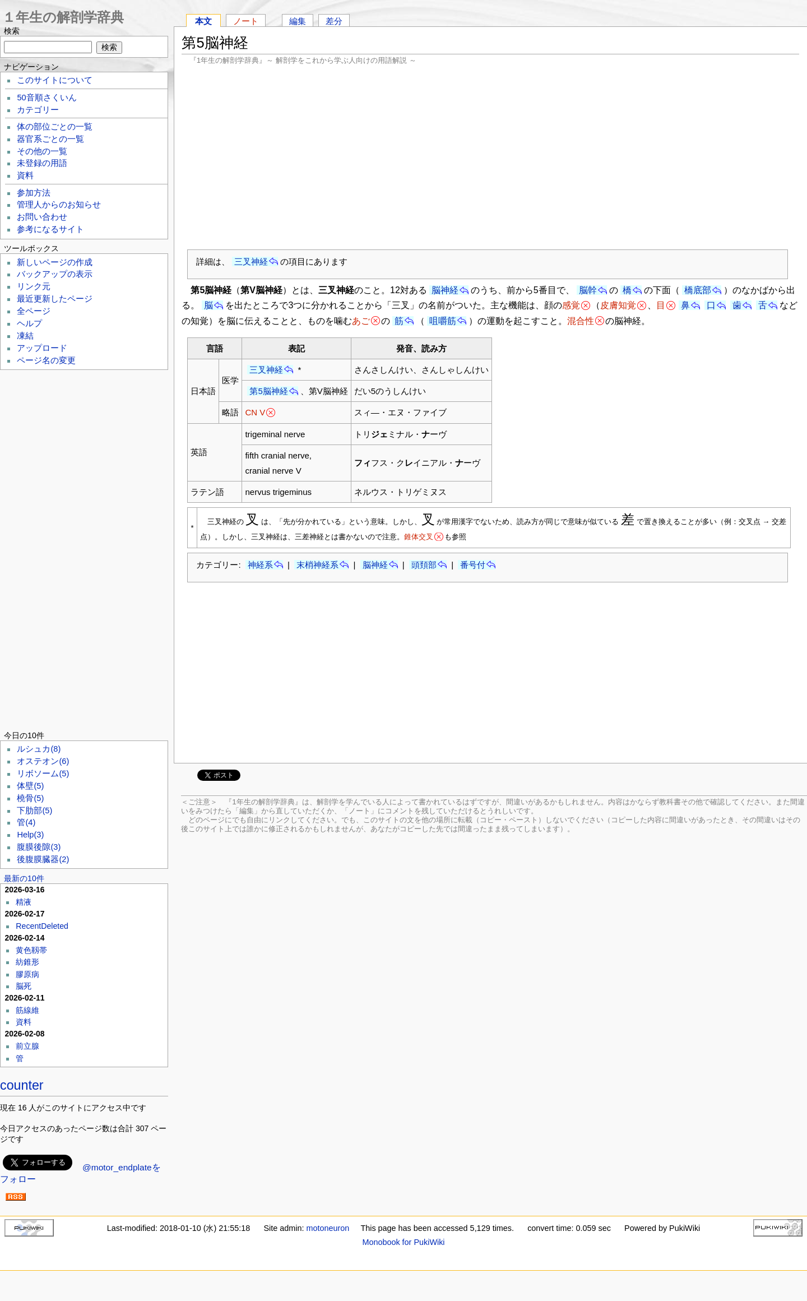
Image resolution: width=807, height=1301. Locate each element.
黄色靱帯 (31, 950)
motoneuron (327, 1228)
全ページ (33, 311)
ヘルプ (29, 323)
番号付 (472, 565)
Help (30, 834)
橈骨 (30, 798)
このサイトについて (54, 80)
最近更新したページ (54, 298)
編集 (297, 21)
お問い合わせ (42, 216)
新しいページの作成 (54, 262)
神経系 (260, 565)
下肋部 (34, 810)
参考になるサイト (50, 229)
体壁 (30, 785)
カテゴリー (38, 109)
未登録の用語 (42, 163)
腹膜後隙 (39, 846)
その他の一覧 (42, 151)
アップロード (42, 348)
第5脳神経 (268, 391)
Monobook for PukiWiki (403, 1242)
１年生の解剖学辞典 (63, 17)
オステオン (43, 761)
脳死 (23, 985)
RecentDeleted (42, 926)
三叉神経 (251, 261)
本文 (203, 21)
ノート (245, 21)
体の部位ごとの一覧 (54, 126)
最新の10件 (24, 878)
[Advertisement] (490, 156)
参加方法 (33, 192)
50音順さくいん (46, 97)
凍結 (25, 335)
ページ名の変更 (46, 360)
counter (22, 1085)
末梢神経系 (317, 565)
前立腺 (27, 1045)
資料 (25, 175)
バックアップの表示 (54, 274)
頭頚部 (424, 565)
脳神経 (445, 290)
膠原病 (27, 974)
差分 (334, 21)
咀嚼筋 (442, 321)
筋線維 (27, 1010)
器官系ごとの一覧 (50, 139)
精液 (23, 901)
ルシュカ (39, 748)
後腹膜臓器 (43, 859)
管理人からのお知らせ (59, 204)
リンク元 (33, 286)
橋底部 (697, 290)
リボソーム (43, 773)
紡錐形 (27, 961)
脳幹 (588, 290)
